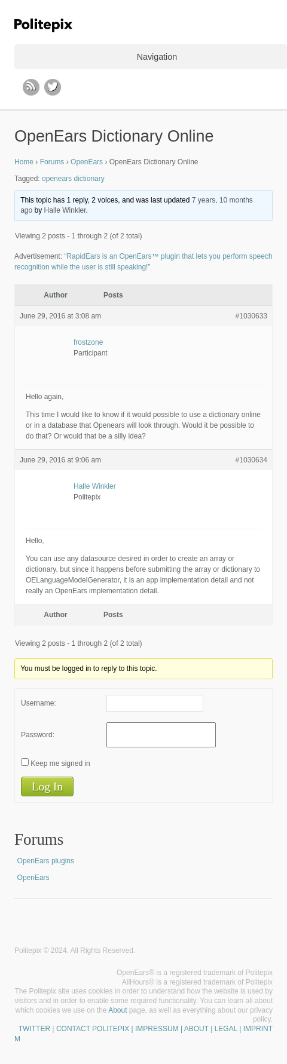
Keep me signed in (60, 763)
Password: (37, 735)
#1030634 (251, 460)
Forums (52, 162)
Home (23, 162)
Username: (38, 703)
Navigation (157, 57)
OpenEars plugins (45, 861)
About (117, 1010)
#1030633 (251, 316)
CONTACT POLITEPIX (92, 1029)
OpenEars (87, 162)
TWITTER (34, 1029)
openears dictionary (73, 178)
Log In (47, 786)
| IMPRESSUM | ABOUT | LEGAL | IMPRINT (201, 1029)
